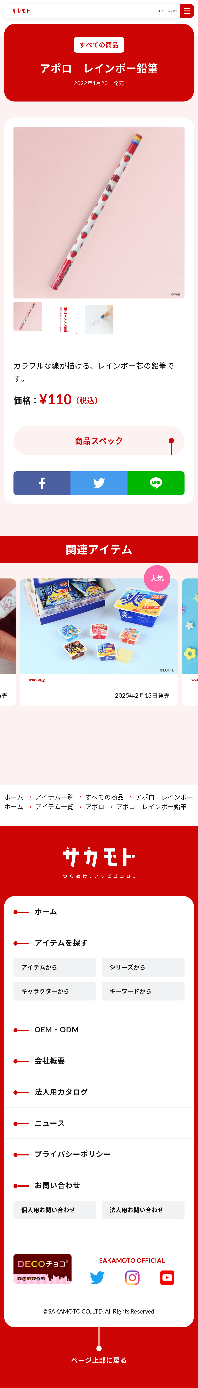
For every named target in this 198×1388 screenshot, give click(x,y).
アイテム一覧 (54, 797)
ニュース (39, 1123)
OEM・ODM (46, 1029)
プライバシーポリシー (62, 1154)
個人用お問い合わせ (48, 1209)
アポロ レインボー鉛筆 (151, 807)
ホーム (13, 797)
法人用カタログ (50, 1091)
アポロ (94, 807)
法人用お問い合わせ (137, 1209)
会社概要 (39, 1060)
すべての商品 (104, 797)
